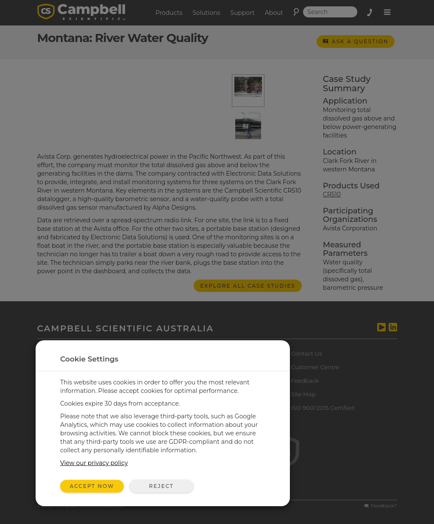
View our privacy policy (94, 463)
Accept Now (92, 486)
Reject (161, 486)
